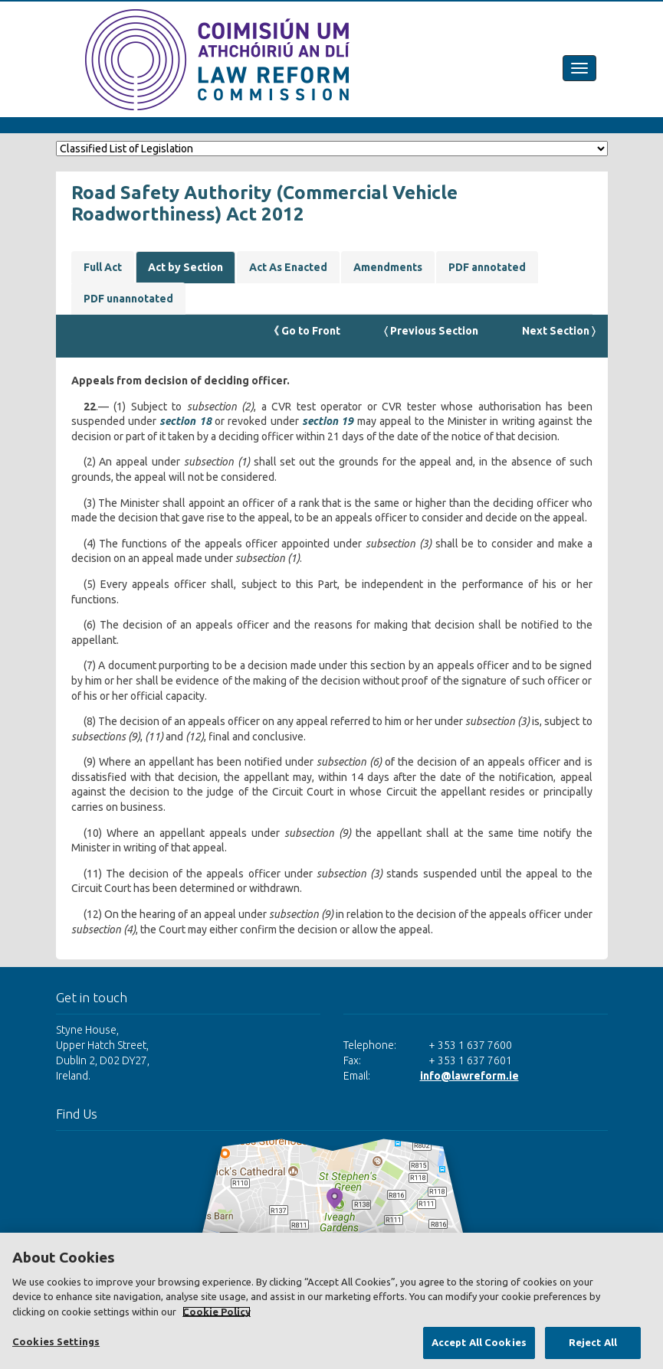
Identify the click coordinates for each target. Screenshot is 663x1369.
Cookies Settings (56, 1341)
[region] (331, 1301)
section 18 (185, 421)
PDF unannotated (128, 298)
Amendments (387, 267)
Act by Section (185, 267)
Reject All (593, 1342)
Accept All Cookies (479, 1342)
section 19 (327, 421)
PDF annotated (487, 267)
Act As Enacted (288, 267)
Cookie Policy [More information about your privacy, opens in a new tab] (216, 1311)
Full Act (103, 267)
